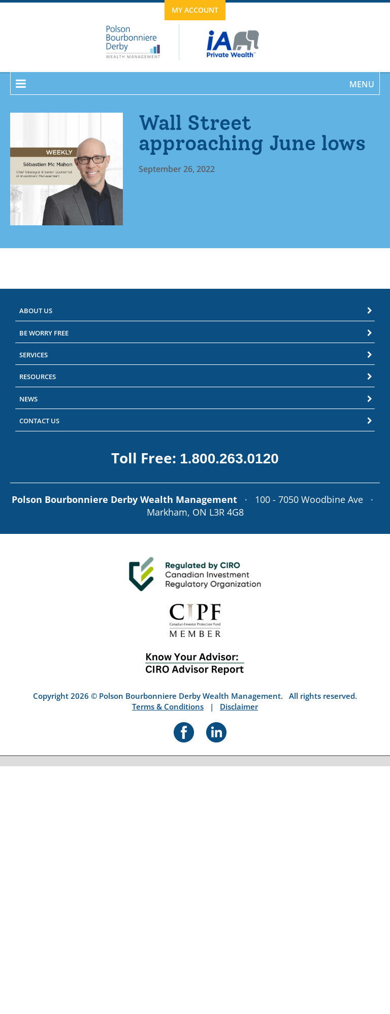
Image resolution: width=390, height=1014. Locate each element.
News (28, 398)
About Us (35, 310)
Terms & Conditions (168, 706)
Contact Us (39, 420)
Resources (37, 376)
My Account (195, 10)
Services (33, 354)
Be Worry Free (44, 332)
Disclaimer (239, 706)
